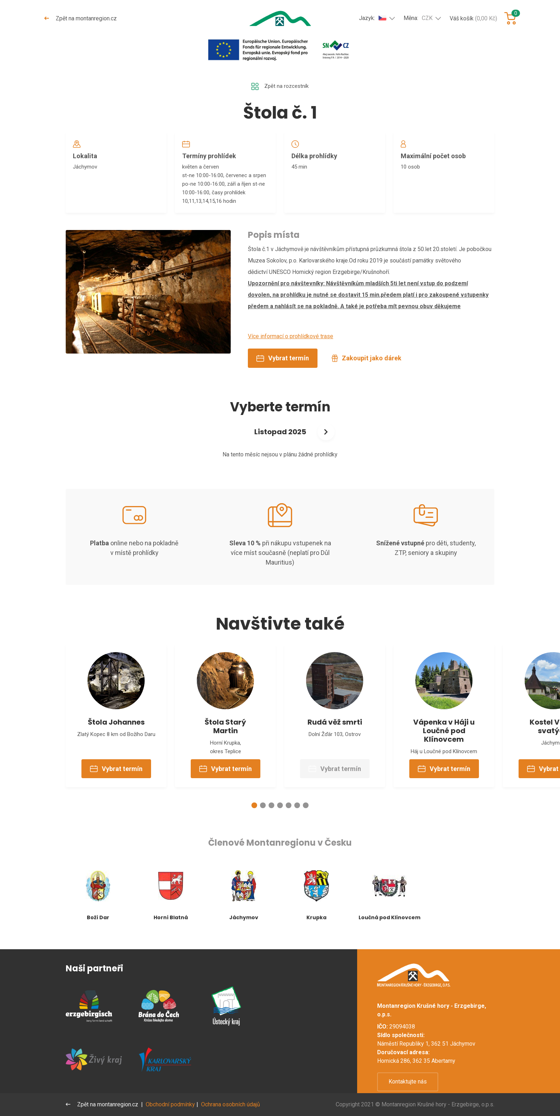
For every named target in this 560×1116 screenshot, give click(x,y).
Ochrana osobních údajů (231, 1104)
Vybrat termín (282, 364)
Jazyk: (372, 18)
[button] (254, 817)
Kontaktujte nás (408, 1081)
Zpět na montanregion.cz (81, 18)
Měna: (418, 18)
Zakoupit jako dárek (366, 364)
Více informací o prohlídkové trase (290, 342)
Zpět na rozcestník (280, 86)
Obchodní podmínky (171, 1104)
